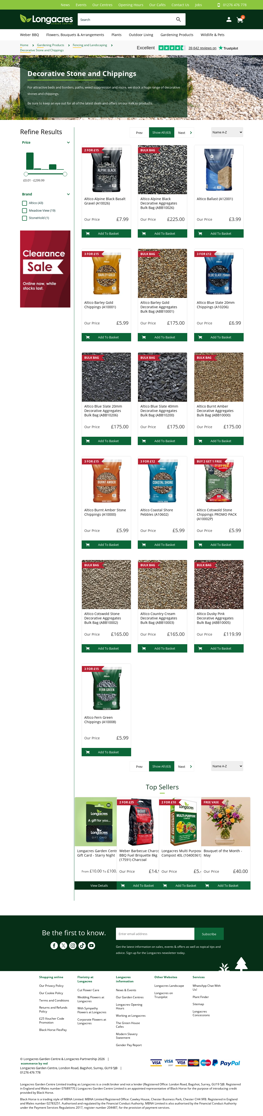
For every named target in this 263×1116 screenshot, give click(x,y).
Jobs (198, 4)
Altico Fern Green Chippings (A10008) (100, 719)
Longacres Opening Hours (129, 1006)
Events (81, 4)
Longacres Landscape (169, 986)
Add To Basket (102, 233)
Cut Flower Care (88, 990)
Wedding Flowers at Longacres (90, 999)
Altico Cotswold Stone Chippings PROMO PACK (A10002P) (217, 514)
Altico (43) (36, 203)
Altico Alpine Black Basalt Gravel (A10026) (104, 200)
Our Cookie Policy (51, 993)
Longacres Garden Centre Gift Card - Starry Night (98, 853)
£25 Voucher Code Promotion (51, 1020)
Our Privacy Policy (51, 986)
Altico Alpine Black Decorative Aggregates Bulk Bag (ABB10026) (158, 203)
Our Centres (102, 4)
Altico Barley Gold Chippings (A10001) (100, 304)
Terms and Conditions (54, 1000)
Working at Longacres (131, 1015)
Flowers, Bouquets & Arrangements (75, 34)
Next (181, 132)
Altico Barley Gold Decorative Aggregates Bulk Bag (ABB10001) (158, 307)
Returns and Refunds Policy (53, 1009)
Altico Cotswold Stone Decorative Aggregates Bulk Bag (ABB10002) (102, 618)
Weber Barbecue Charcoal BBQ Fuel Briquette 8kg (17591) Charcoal (140, 855)
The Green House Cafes (128, 1025)
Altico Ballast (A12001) (215, 198)
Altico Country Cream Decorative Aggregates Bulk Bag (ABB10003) (158, 618)
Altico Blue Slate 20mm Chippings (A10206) (216, 304)
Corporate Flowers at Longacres (91, 1021)
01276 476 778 (235, 4)
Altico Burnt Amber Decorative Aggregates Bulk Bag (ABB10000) (215, 410)
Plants (117, 34)
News (65, 4)
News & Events (126, 990)
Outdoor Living (141, 34)
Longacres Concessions (201, 1013)
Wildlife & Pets (213, 34)
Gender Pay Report (129, 1045)
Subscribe (209, 934)
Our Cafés (157, 4)
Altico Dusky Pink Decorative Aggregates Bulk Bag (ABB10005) (215, 618)
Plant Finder (201, 997)
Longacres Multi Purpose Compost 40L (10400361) (182, 853)
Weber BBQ (29, 34)
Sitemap (198, 1004)
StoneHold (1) (39, 218)
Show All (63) (161, 132)
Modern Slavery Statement (127, 1036)
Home (24, 45)
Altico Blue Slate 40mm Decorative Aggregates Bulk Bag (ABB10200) (159, 410)
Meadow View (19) (42, 210)
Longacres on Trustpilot (163, 995)
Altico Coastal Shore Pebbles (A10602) (156, 512)
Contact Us (180, 4)
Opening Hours (130, 4)
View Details (99, 885)
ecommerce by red (34, 1063)
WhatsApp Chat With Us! (207, 988)
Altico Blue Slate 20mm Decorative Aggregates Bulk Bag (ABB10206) (103, 410)
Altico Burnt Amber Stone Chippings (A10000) (105, 512)
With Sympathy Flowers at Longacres (91, 1010)
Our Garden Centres (130, 997)
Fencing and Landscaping (90, 45)
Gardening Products (177, 34)
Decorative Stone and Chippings (42, 50)
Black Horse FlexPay (53, 1030)
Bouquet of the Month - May (223, 853)
